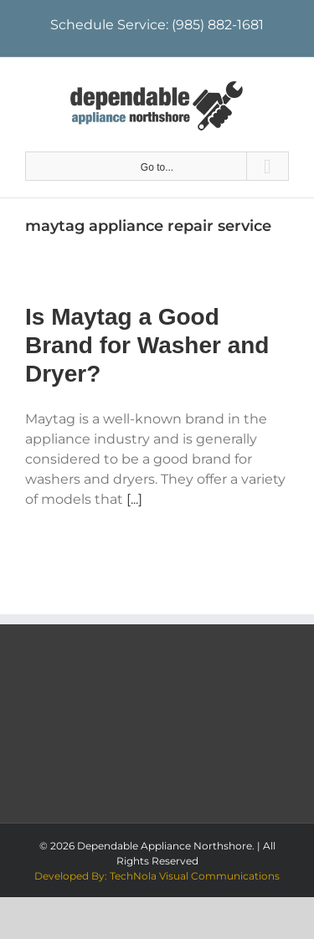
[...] (134, 499)
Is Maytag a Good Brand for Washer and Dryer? (147, 345)
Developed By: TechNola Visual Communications (157, 876)
